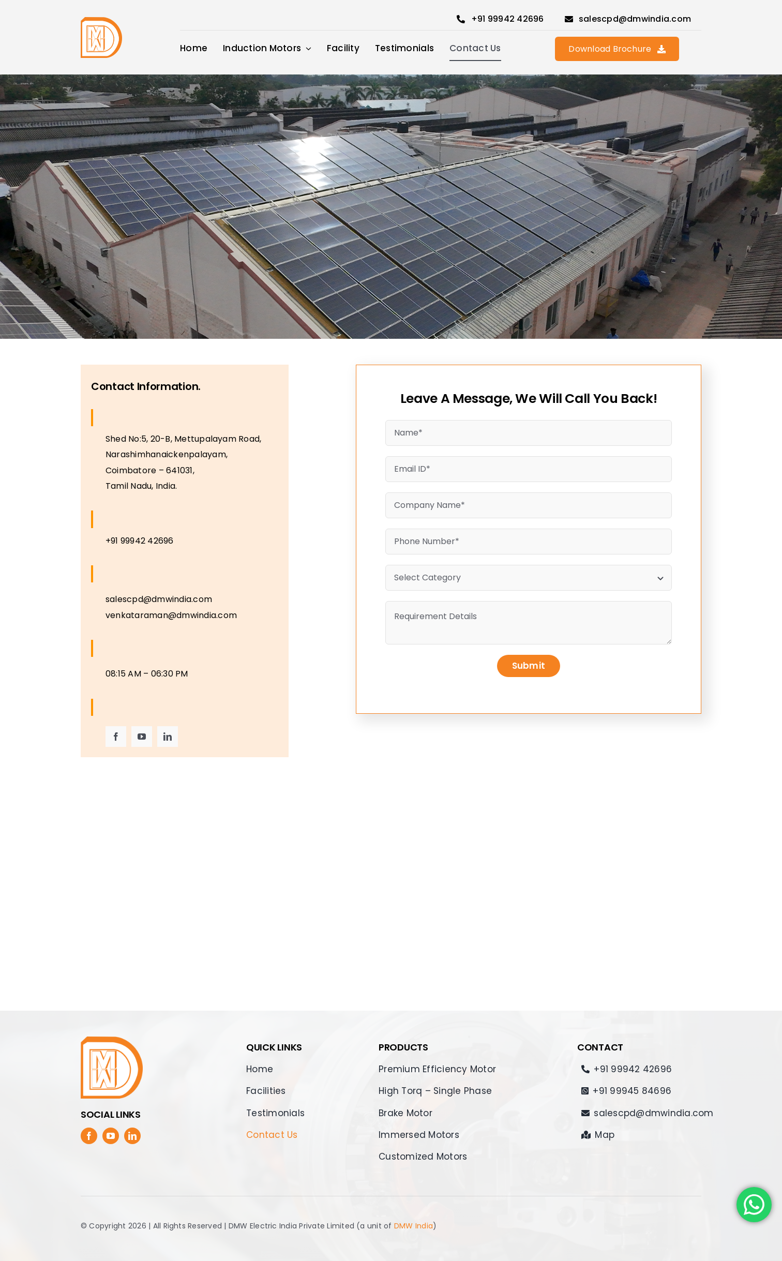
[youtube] (141, 736)
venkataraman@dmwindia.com (171, 615)
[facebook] (116, 736)
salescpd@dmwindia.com (159, 599)
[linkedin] (167, 736)
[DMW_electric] (101, 21)
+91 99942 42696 (140, 541)
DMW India (413, 1226)
